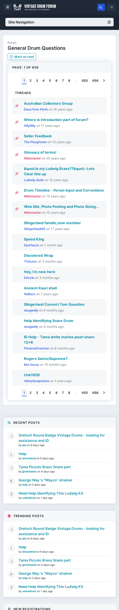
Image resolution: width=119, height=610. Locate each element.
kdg (25, 484)
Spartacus (32, 245)
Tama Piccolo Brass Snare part (45, 467)
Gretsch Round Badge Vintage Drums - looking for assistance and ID (62, 438)
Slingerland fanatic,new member (52, 223)
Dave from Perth (36, 109)
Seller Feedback (38, 136)
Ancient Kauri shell (40, 288)
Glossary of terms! (40, 152)
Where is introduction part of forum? (56, 119)
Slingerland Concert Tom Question (54, 304)
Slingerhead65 (35, 229)
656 (95, 80)
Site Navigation (59, 22)
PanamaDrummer (37, 348)
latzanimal (29, 458)
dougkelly (31, 310)
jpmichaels (29, 471)
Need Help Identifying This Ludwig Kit (51, 493)
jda (24, 445)
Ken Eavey (32, 364)
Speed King (34, 239)
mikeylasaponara (37, 381)
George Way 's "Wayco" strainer (45, 480)
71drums (31, 261)
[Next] (104, 80)
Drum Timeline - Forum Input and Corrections (64, 190)
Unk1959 (32, 375)
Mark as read (22, 56)
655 (85, 80)
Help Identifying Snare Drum (48, 320)
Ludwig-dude (34, 180)
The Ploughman (36, 142)
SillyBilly (30, 125)
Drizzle (29, 278)
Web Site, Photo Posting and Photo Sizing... (61, 206)
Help (22, 453)
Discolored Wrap (38, 255)
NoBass (30, 294)
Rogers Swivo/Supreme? (46, 358)
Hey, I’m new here (39, 271)
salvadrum (29, 497)
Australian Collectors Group (48, 103)
